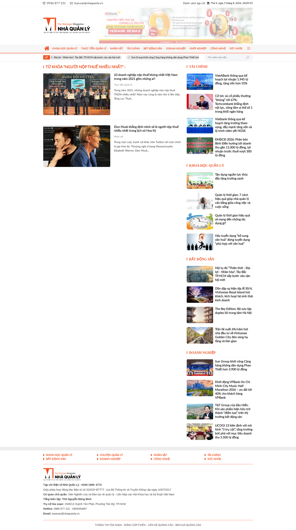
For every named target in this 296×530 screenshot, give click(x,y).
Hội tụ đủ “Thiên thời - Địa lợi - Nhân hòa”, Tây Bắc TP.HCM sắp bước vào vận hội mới (80, 57)
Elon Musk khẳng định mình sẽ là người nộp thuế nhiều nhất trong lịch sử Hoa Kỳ (146, 128)
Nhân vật (118, 136)
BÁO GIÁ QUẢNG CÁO (188, 525)
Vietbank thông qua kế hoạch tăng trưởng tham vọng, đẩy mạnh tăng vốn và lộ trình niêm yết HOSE (233, 125)
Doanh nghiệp (202, 353)
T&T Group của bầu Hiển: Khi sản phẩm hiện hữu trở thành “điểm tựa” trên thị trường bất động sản (232, 411)
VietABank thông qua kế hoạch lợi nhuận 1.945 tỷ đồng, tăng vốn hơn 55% (231, 79)
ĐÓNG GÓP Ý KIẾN (135, 525)
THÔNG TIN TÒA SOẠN (108, 525)
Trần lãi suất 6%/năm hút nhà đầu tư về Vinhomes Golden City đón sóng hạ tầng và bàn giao (231, 335)
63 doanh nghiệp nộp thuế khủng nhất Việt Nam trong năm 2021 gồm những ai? (145, 76)
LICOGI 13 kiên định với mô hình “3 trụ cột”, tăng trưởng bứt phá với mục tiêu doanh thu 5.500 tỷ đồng (233, 431)
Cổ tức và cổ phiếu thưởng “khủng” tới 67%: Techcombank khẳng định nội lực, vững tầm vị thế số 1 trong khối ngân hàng (233, 104)
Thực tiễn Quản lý (123, 85)
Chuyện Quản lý (111, 455)
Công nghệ (161, 459)
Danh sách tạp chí (194, 3)
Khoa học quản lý (206, 165)
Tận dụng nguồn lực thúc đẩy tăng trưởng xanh (231, 176)
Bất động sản (201, 259)
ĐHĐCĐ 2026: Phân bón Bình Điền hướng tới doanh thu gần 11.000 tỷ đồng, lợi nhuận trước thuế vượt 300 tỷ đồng (233, 147)
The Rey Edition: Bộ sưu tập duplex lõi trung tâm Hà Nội (233, 310)
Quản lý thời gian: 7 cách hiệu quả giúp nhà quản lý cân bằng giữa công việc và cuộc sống (232, 200)
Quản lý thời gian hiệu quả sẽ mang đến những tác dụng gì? (232, 219)
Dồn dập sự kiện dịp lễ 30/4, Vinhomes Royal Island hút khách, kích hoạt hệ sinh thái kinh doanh (234, 294)
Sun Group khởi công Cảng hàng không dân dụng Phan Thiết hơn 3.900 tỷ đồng (179, 57)
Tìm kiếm (247, 57)
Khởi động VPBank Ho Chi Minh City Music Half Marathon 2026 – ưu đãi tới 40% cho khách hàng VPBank (233, 390)
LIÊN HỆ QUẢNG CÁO (160, 525)
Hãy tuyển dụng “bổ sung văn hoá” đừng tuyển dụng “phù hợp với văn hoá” (232, 239)
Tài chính (198, 67)
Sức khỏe (214, 459)
